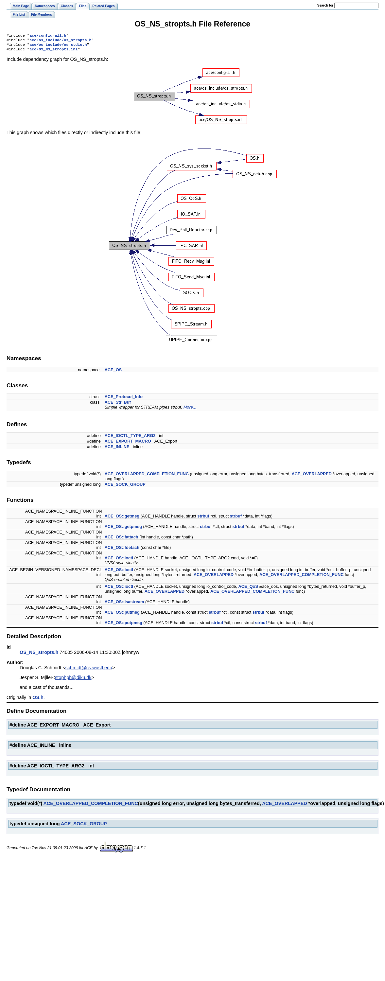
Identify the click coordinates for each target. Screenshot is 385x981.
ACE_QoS (248, 589)
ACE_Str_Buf (118, 404)
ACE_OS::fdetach (122, 550)
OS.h (38, 700)
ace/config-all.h (47, 36)
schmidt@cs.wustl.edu (88, 670)
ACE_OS (113, 372)
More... (190, 409)
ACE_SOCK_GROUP (125, 486)
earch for (325, 5)
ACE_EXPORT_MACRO (128, 443)
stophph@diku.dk (73, 680)
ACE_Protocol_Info (124, 399)
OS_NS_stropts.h (39, 654)
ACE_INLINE (117, 449)
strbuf (203, 518)
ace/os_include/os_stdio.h (58, 46)
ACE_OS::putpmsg (123, 625)
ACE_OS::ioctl (119, 560)
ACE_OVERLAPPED (311, 476)
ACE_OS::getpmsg (123, 529)
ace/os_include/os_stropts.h (60, 41)
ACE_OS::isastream (124, 604)
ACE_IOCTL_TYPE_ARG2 (130, 438)
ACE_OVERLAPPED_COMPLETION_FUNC (147, 476)
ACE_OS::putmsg (122, 614)
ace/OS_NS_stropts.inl (53, 51)
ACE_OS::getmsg (122, 518)
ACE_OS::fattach (121, 539)
